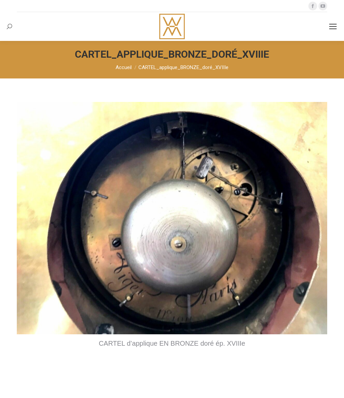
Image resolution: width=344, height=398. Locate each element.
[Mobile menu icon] (333, 26)
